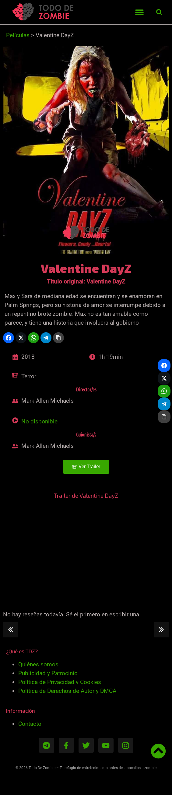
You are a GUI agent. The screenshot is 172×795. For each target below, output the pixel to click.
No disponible (39, 421)
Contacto (29, 723)
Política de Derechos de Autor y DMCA (67, 690)
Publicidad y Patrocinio (48, 673)
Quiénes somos (38, 664)
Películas (18, 35)
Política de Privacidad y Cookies (59, 682)
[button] (139, 12)
